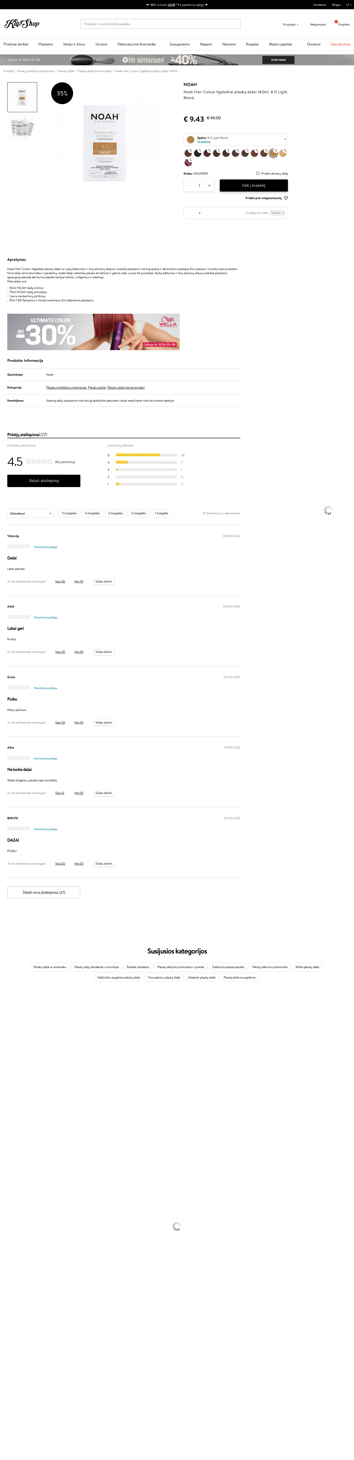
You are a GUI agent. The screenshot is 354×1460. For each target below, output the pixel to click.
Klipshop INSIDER (19, 1377)
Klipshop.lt (15, 1358)
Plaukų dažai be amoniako (126, 387)
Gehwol (5, 1080)
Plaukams (45, 44)
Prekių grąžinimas (106, 1345)
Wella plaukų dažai (307, 967)
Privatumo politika (19, 1367)
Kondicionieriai (10, 1199)
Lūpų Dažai (7, 1303)
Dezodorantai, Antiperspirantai (21, 1256)
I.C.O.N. (5, 1038)
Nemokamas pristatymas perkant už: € (34, 1345)
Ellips (3, 1090)
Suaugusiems (180, 44)
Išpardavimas (340, 44)
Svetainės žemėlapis (20, 1386)
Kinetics (5, 1133)
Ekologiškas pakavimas (195, 1345)
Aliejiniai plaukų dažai (202, 977)
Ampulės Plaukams (12, 1208)
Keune (4, 1076)
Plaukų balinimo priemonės (270, 967)
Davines (5, 1000)
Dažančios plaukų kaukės (228, 967)
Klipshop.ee (130, 1400)
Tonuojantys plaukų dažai (164, 977)
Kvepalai (252, 44)
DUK (10, 1381)
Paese (4, 1085)
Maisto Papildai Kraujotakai (18, 1341)
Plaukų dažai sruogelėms (239, 977)
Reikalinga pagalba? (194, 1358)
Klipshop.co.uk (132, 1395)
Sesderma (6, 1023)
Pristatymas (73, 1377)
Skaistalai (6, 1298)
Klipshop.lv (130, 1390)
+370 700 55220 (192, 1362)
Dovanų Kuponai (76, 1381)
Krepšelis (340, 24)
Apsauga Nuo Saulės (13, 1260)
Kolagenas (7, 1312)
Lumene (5, 1180)
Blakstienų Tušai (10, 1293)
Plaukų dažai (97, 387)
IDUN (4, 1166)
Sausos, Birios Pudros (14, 1284)
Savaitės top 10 (133, 1367)
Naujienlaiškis (280, 1358)
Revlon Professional (13, 1118)
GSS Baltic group (135, 1385)
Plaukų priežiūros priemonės (66, 387)
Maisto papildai (280, 44)
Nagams (206, 44)
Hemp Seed (8, 1161)
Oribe (4, 1123)
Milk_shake (7, 1005)
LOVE (171, 5)
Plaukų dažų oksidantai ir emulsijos (96, 967)
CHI (3, 1142)
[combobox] (236, 139)
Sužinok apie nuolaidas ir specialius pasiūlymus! (302, 1362)
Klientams (73, 1358)
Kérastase (6, 1019)
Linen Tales (7, 1061)
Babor (4, 1009)
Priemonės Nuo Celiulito (16, 1251)
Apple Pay (14, 1372)
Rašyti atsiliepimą (44, 480)
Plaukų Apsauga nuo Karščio (19, 1222)
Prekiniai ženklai (16, 44)
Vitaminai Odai (10, 1322)
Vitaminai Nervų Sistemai (17, 1331)
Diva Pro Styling (11, 1109)
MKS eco (6, 1128)
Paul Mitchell (9, 1170)
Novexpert (7, 1184)
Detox (4, 1327)
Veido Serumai (10, 1241)
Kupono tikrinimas (77, 1386)
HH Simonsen (9, 1151)
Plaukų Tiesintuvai (12, 1213)
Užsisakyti (282, 1381)
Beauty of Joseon (12, 1047)
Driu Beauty (8, 1095)
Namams (229, 44)
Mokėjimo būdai (75, 1372)
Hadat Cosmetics (11, 1114)
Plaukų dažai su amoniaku (50, 967)
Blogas (336, 5)
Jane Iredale (8, 1033)
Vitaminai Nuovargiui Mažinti (19, 1317)
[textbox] (236, 140)
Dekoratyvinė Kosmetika (137, 44)
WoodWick (7, 1057)
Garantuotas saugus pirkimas (286, 1345)
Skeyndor (6, 1104)
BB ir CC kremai (11, 1289)
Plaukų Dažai (8, 1227)
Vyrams (101, 44)
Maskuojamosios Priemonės (18, 1279)
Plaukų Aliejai (9, 1203)
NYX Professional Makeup (17, 1071)
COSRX (5, 1066)
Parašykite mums (192, 1371)
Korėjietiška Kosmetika (15, 1265)
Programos (131, 1358)
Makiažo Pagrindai (12, 1270)
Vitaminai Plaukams (13, 1308)
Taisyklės (13, 1362)
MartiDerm (7, 1052)
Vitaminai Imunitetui (14, 1336)
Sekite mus (188, 1388)
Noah (190, 84)
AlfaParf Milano (10, 1156)
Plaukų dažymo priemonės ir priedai (180, 967)
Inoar (3, 1014)
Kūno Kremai (8, 1237)
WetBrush (7, 1028)
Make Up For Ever (12, 1175)
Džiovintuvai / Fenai (13, 1218)
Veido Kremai (9, 1232)
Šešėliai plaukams (138, 967)
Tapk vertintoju (133, 1362)
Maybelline (7, 1042)
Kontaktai (319, 5)
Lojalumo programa (136, 1372)
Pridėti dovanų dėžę (274, 174)
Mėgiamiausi (315, 24)
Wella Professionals (13, 1099)
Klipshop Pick (132, 1377)
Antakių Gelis (9, 1275)
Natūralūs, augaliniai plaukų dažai (118, 977)
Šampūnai (6, 1194)
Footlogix (6, 1137)
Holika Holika (9, 1147)
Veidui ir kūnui (74, 44)
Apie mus (71, 1362)
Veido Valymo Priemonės (17, 1246)
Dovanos (313, 44)
